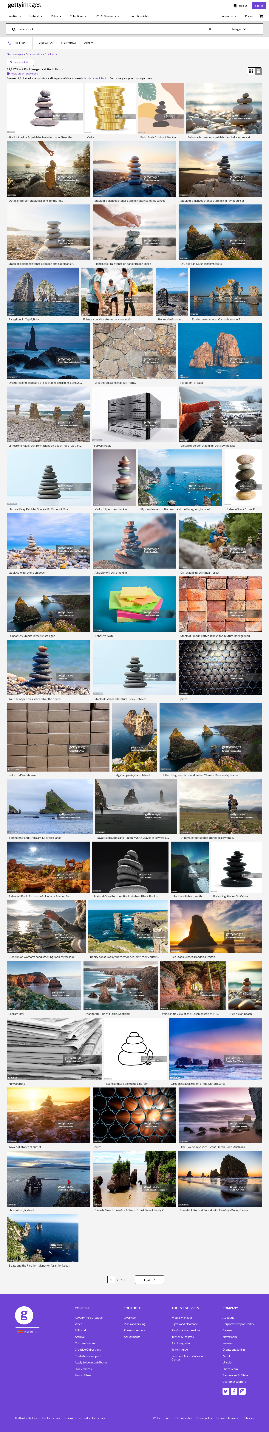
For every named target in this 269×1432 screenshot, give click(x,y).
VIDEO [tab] (88, 43)
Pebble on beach (241, 1013)
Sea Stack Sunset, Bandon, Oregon (193, 956)
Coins (91, 137)
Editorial (80, 1330)
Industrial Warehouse (22, 775)
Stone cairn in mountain (172, 319)
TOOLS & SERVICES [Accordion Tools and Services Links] (185, 1308)
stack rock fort (20, 62)
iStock (226, 1356)
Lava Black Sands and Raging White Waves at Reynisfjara (133, 837)
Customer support (234, 1381)
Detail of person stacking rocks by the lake (36, 200)
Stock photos (83, 1369)
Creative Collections (88, 1349)
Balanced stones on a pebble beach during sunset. (219, 137)
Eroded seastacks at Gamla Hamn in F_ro (219, 319)
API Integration (181, 1343)
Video (78, 1324)
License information (228, 1417)
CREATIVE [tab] (46, 43)
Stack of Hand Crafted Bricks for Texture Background (215, 635)
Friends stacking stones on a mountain (107, 319)
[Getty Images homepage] (24, 5)
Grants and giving (233, 1349)
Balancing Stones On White (230, 896)
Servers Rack (102, 445)
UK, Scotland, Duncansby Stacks (201, 263)
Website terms (162, 1417)
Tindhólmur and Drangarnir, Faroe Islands (35, 837)
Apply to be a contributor (91, 1362)
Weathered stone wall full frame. (115, 382)
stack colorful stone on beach (27, 572)
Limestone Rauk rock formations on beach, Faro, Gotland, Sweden (50, 445)
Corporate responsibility (238, 1324)
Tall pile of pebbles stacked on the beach (35, 699)
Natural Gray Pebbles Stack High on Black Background (129, 896)
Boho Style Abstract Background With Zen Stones (172, 137)
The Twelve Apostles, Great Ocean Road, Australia (212, 1147)
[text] (114, 29)
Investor (227, 1343)
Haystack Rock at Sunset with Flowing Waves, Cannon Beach (219, 1210)
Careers (227, 1330)
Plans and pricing (135, 1324)
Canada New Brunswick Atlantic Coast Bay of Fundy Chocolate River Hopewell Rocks (149, 1210)
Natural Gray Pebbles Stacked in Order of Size (38, 509)
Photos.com (230, 1369)
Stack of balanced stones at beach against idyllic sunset (130, 200)
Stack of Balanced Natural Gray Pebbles (120, 699)
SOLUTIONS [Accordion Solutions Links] (132, 1308)
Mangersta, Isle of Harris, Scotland (107, 1013)
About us (228, 1317)
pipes (183, 699)
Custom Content (85, 1343)
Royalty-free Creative (89, 1317)
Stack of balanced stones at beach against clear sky (41, 263)
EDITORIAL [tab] (68, 43)
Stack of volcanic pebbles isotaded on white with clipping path (48, 137)
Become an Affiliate (235, 1375)
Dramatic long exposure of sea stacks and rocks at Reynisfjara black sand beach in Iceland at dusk (71, 382)
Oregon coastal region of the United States (198, 1083)
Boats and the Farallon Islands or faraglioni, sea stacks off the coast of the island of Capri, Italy (68, 1265)
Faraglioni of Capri (192, 382)
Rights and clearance (184, 1324)
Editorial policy (183, 1417)
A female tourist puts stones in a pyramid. (207, 837)
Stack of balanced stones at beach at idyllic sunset (212, 200)
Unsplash (228, 1362)
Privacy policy (204, 1417)
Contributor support (88, 1356)
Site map (249, 1417)
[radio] (251, 71)
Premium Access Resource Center (188, 1357)
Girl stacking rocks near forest (199, 572)
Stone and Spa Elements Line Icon (127, 1083)
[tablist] (66, 43)
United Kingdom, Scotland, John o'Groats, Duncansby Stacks (199, 775)
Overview (130, 1317)
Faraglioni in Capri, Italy (24, 319)
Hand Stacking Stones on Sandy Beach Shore (123, 263)
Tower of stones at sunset (25, 1147)
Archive (80, 1336)
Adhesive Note (104, 635)
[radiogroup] (254, 71)
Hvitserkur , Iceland (21, 1210)
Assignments (132, 1336)
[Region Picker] (27, 1331)
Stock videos (83, 1375)
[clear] (212, 29)
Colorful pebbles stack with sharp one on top (123, 509)
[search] (15, 29)
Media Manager (181, 1317)
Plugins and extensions (185, 1330)
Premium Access (134, 1330)
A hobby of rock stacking (111, 572)
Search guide (179, 1349)
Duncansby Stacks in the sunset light (32, 635)
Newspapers (17, 1083)
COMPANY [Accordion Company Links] (230, 1308)
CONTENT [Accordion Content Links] (82, 1308)
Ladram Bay (16, 1013)
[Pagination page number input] (111, 1279)
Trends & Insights (182, 1336)
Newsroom (229, 1336)
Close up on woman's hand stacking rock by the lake (42, 956)
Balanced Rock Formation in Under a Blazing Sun (39, 896)
